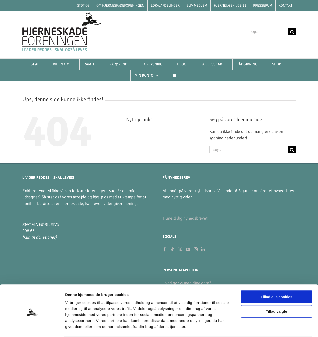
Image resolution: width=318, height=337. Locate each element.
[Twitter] (180, 249)
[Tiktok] (172, 249)
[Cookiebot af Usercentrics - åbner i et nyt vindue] (32, 327)
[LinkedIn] (203, 249)
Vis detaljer (258, 327)
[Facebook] (165, 249)
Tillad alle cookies (276, 277)
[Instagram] (196, 249)
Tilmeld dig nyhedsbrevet (185, 218)
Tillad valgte (276, 292)
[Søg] (292, 31)
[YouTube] (188, 249)
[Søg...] (267, 31)
